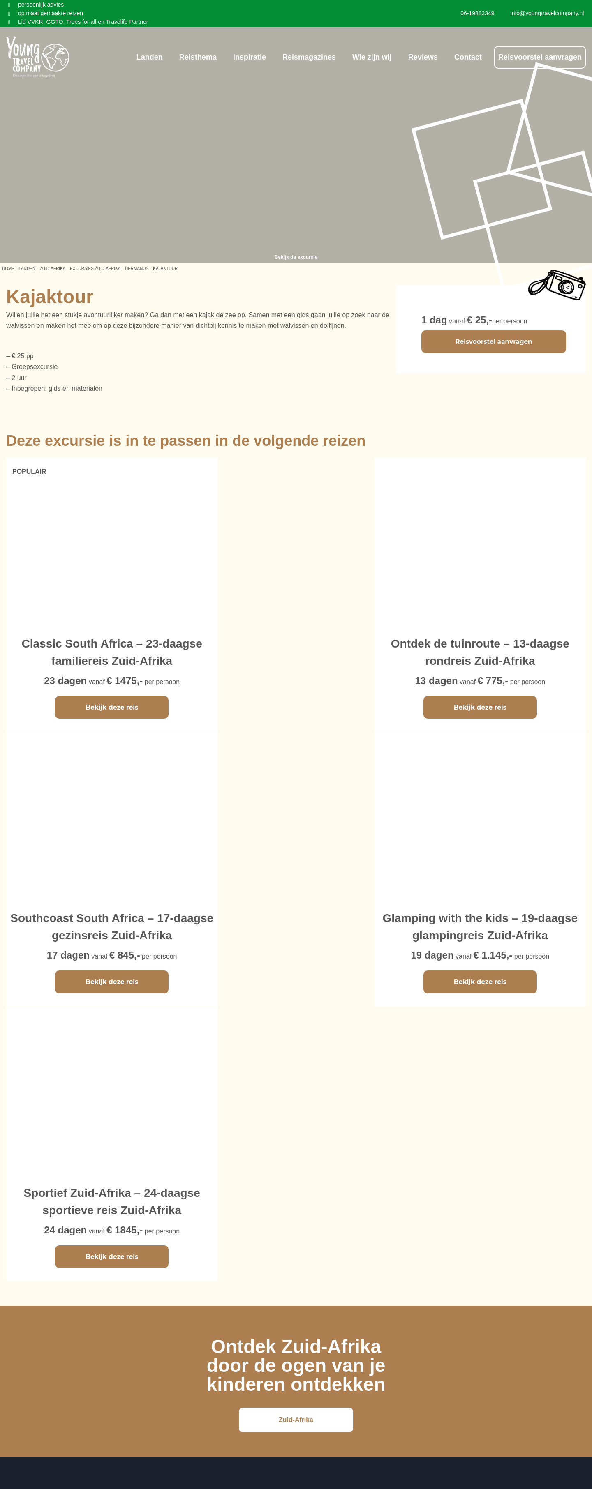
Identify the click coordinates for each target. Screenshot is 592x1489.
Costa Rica (162, 1211)
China (84, 1221)
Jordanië (88, 1251)
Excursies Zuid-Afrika (95, 268)
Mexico (156, 1221)
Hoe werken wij (327, 1221)
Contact (468, 56)
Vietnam (18, 1251)
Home (8, 268)
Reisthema (198, 56)
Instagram (416, 1221)
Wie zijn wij (372, 56)
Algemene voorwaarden (339, 1241)
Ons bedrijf (320, 1211)
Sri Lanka (90, 1231)
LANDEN (27, 268)
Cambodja (21, 1241)
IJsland (156, 1251)
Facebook (416, 1211)
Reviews (423, 56)
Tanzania (159, 1241)
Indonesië (20, 1221)
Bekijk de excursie (296, 257)
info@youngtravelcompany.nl (535, 1250)
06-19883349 (512, 1260)
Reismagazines (309, 56)
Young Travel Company (321, 1462)
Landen (149, 56)
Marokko (88, 1241)
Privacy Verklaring (331, 1231)
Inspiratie (249, 56)
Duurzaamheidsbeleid (336, 1251)
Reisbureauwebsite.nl (326, 1483)
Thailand (18, 1231)
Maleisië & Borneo (33, 1211)
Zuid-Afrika (53, 268)
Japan (85, 1211)
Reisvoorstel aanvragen (540, 56)
